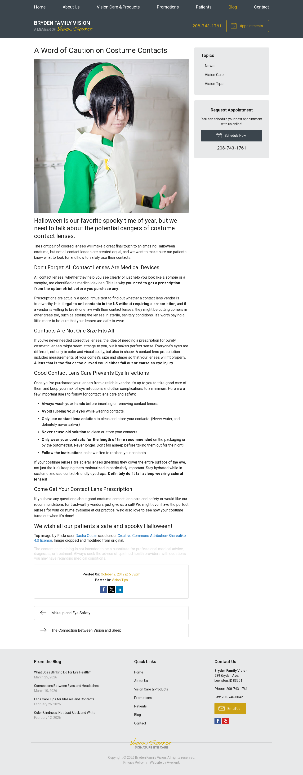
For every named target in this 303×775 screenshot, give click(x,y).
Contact (261, 6)
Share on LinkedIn (119, 589)
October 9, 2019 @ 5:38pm (120, 574)
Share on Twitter (111, 589)
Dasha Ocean (86, 535)
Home (40, 6)
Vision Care (214, 74)
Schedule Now (231, 135)
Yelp (225, 721)
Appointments (247, 25)
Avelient (173, 762)
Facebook (217, 721)
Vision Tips (120, 580)
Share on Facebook (103, 589)
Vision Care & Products (118, 6)
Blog (233, 6)
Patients (204, 6)
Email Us (229, 708)
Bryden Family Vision (150, 757)
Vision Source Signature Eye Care (151, 743)
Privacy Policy (133, 762)
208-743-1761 (207, 26)
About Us (71, 6)
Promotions (168, 6)
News (209, 66)
